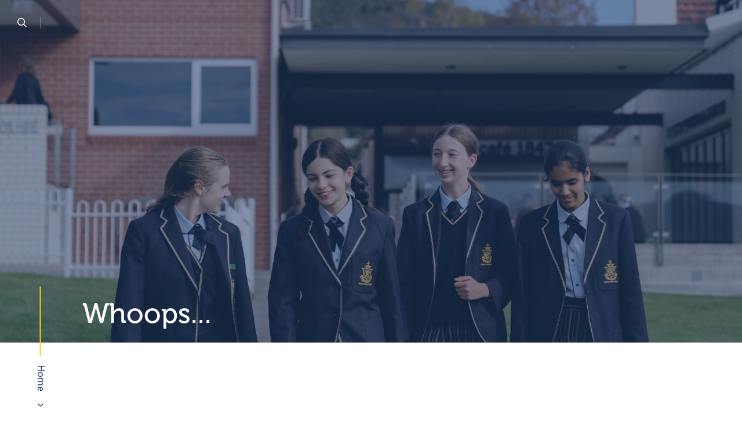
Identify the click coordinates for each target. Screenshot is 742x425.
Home (41, 378)
